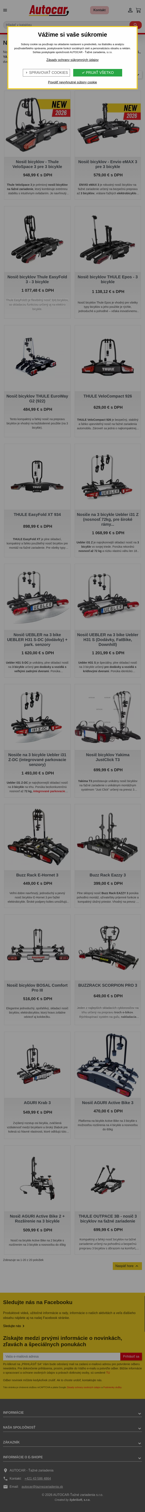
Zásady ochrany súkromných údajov (72, 60)
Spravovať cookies (46, 73)
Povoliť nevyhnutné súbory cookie (72, 82)
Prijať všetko (98, 73)
